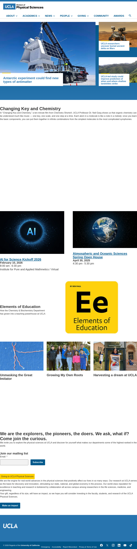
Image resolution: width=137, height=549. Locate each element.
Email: (3, 457)
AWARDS (119, 16)
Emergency (45, 547)
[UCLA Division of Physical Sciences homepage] (24, 6)
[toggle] (18, 16)
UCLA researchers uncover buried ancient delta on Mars (112, 46)
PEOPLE (65, 16)
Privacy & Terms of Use (88, 547)
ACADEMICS (30, 16)
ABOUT (10, 16)
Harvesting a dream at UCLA (115, 375)
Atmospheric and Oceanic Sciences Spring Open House (100, 255)
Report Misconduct (70, 547)
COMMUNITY (101, 16)
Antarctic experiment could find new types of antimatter (30, 79)
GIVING (82, 16)
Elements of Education (20, 307)
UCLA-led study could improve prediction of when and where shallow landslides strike (113, 80)
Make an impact (10, 505)
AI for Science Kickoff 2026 (20, 259)
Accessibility (56, 547)
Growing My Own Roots (65, 375)
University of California (30, 545)
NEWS (48, 16)
